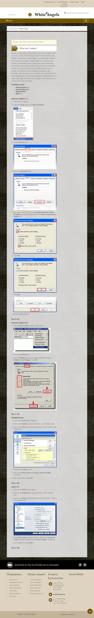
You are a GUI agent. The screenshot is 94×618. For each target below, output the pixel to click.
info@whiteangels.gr (59, 594)
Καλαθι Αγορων (74, 2)
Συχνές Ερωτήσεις (14, 585)
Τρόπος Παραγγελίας (36, 585)
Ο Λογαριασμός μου (49, 2)
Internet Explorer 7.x (22, 87)
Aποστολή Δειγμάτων (36, 579)
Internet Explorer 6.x (22, 89)
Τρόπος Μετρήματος (35, 582)
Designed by (64, 614)
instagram (85, 565)
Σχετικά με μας (13, 579)
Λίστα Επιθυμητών (62, 2)
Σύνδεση (64, 4)
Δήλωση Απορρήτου (15, 593)
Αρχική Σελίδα (13, 28)
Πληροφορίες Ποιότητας (16, 582)
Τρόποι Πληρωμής (35, 591)
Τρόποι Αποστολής (35, 588)
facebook (80, 565)
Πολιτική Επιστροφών (15, 588)
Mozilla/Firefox (21, 91)
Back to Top (15, 319)
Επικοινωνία (63, 6)
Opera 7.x (19, 94)
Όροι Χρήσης (13, 591)
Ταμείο (83, 2)
